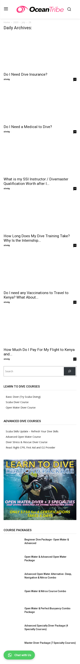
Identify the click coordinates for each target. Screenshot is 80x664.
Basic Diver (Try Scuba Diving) (23, 396)
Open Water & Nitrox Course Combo (45, 591)
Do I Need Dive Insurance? (25, 74)
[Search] (70, 371)
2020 (15, 22)
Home (7, 22)
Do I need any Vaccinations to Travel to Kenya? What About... (36, 295)
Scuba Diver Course (17, 402)
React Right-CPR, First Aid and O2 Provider (30, 447)
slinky (7, 79)
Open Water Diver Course (21, 407)
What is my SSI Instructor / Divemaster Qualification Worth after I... (36, 181)
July (23, 22)
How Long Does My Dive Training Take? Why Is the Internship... (37, 238)
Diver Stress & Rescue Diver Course (26, 442)
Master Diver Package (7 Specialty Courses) (50, 642)
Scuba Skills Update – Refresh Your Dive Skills (32, 431)
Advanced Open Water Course (23, 436)
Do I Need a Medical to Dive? (28, 127)
